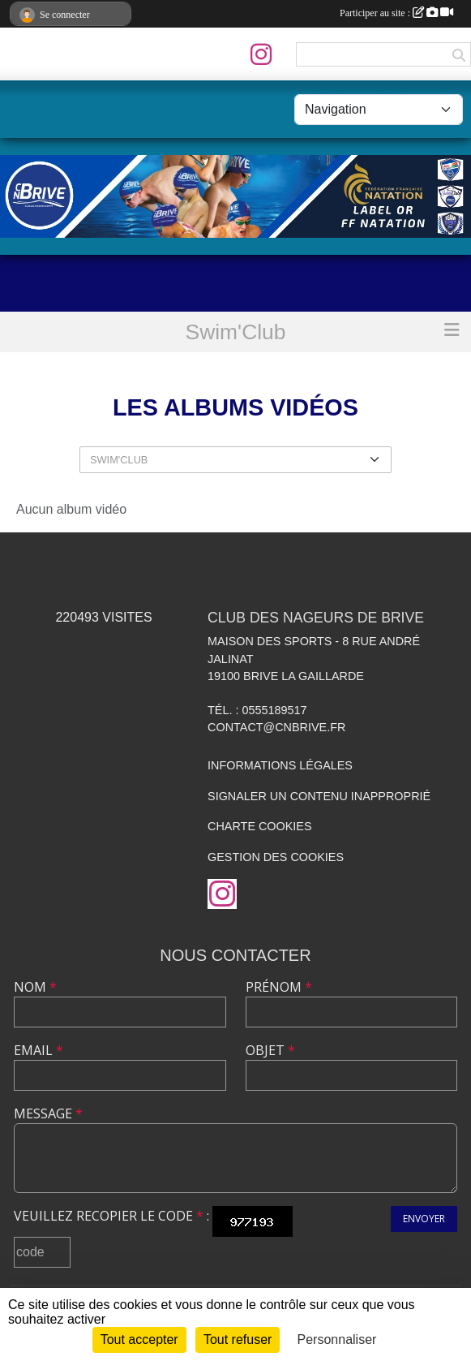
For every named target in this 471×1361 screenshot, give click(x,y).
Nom (35, 987)
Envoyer (424, 1218)
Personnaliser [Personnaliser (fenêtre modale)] (337, 1339)
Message (48, 1113)
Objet (270, 1050)
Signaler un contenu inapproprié (319, 796)
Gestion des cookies (276, 857)
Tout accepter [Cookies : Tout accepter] (139, 1339)
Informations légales (280, 765)
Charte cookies (259, 826)
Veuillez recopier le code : (111, 1216)
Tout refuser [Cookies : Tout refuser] (237, 1339)
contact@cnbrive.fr (276, 727)
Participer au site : (396, 13)
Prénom (279, 987)
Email (38, 1050)
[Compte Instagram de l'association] (261, 54)
